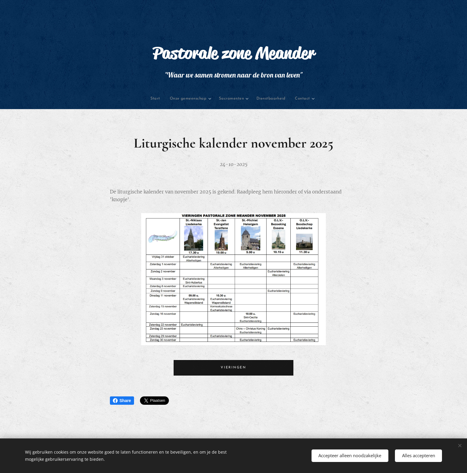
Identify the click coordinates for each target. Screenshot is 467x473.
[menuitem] (132, 98)
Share (122, 400)
